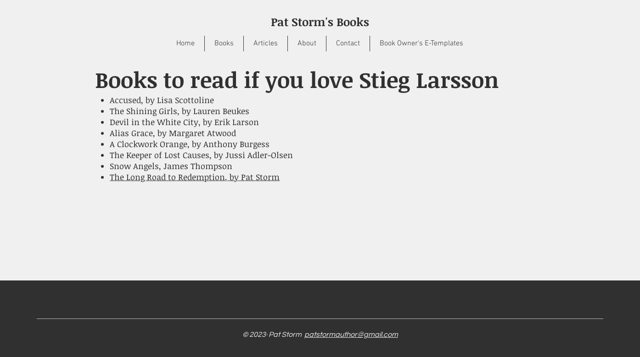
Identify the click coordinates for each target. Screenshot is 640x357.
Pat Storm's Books (320, 21)
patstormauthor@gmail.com (351, 334)
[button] (224, 43)
